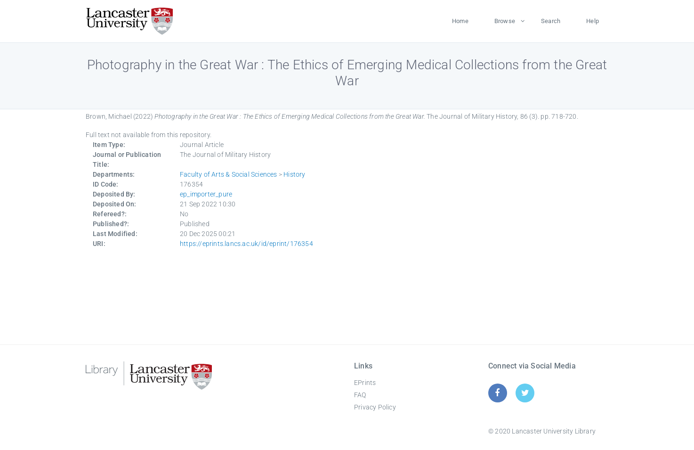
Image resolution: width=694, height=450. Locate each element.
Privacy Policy (375, 407)
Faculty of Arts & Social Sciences (228, 174)
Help (592, 21)
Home (460, 21)
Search (550, 21)
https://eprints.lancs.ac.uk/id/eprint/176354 (246, 243)
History (294, 174)
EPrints (365, 382)
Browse (504, 21)
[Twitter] (525, 393)
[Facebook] (497, 393)
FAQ (360, 395)
